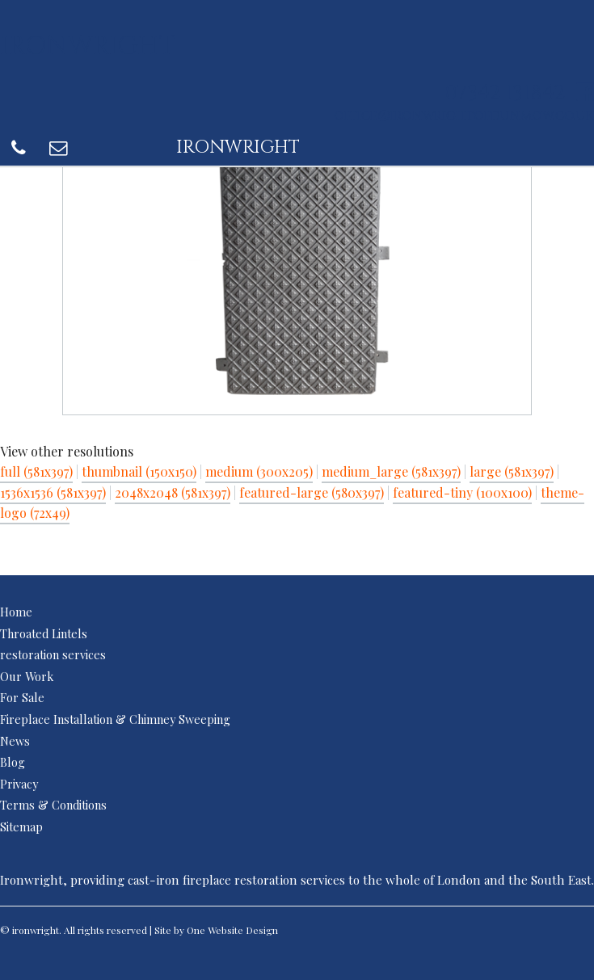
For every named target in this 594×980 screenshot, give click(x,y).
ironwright (87, 44)
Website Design (243, 929)
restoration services (53, 654)
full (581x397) (36, 471)
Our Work (26, 676)
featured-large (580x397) (311, 492)
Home (16, 612)
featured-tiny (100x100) (462, 492)
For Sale (22, 697)
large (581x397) (512, 471)
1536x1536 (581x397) (53, 492)
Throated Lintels (43, 633)
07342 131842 (504, 93)
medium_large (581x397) (391, 471)
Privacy (19, 784)
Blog (12, 762)
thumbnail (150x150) (139, 471)
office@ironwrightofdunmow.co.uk (464, 115)
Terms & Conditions (53, 805)
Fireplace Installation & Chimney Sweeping (115, 719)
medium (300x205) (259, 471)
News (15, 741)
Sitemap (21, 826)
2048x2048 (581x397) (172, 492)
